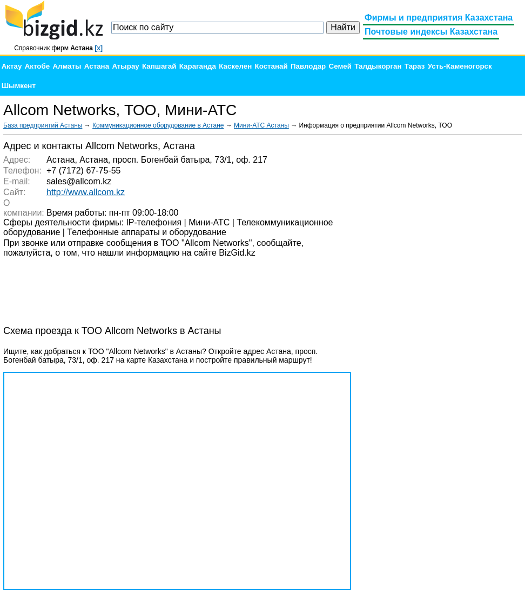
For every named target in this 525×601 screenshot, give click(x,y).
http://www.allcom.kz (85, 192)
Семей (340, 66)
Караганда (197, 66)
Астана (96, 66)
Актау (12, 66)
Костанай (271, 66)
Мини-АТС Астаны (261, 125)
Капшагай (159, 66)
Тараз (415, 66)
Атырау (125, 66)
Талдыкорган (377, 66)
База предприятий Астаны (42, 125)
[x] (99, 48)
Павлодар (308, 66)
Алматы (66, 66)
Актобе (37, 66)
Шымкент (19, 86)
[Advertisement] (441, 303)
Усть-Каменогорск (460, 66)
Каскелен (235, 66)
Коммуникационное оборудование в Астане (158, 125)
